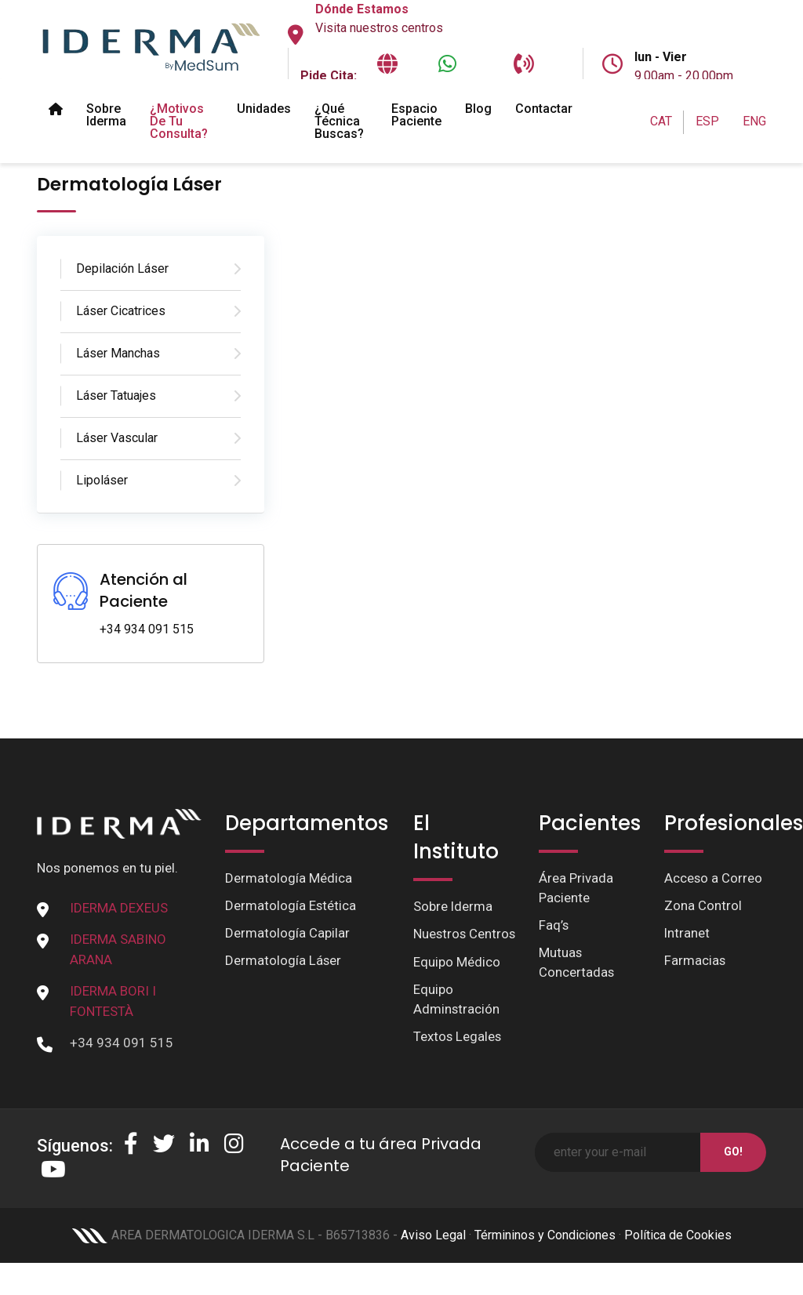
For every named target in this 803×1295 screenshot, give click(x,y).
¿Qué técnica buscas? (339, 121)
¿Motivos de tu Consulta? (179, 121)
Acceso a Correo (713, 878)
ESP (707, 121)
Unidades (264, 108)
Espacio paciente (416, 115)
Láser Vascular (117, 437)
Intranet (687, 933)
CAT (661, 121)
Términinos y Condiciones (545, 1248)
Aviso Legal (433, 1248)
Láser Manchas (118, 353)
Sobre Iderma (106, 115)
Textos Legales (458, 1057)
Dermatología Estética (291, 905)
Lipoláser (102, 480)
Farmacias (695, 961)
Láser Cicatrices (120, 310)
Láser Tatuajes (116, 395)
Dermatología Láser (283, 961)
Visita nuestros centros (379, 27)
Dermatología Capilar (287, 933)
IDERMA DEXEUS (119, 908)
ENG (754, 121)
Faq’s (554, 926)
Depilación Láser (122, 268)
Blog (478, 108)
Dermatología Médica (288, 878)
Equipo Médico (456, 982)
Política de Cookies (678, 1248)
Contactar (543, 108)
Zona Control (703, 905)
